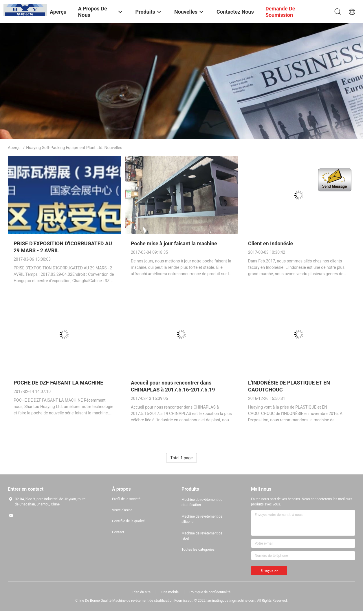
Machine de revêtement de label (202, 536)
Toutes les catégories (198, 549)
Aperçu (14, 147)
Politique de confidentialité (210, 592)
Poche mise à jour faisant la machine (174, 243)
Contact (118, 532)
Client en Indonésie (270, 243)
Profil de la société (126, 499)
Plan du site (142, 592)
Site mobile (170, 592)
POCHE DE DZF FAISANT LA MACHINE (58, 383)
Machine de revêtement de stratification (202, 502)
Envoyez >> (269, 571)
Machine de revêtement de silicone (202, 519)
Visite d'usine (122, 510)
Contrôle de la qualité (128, 521)
